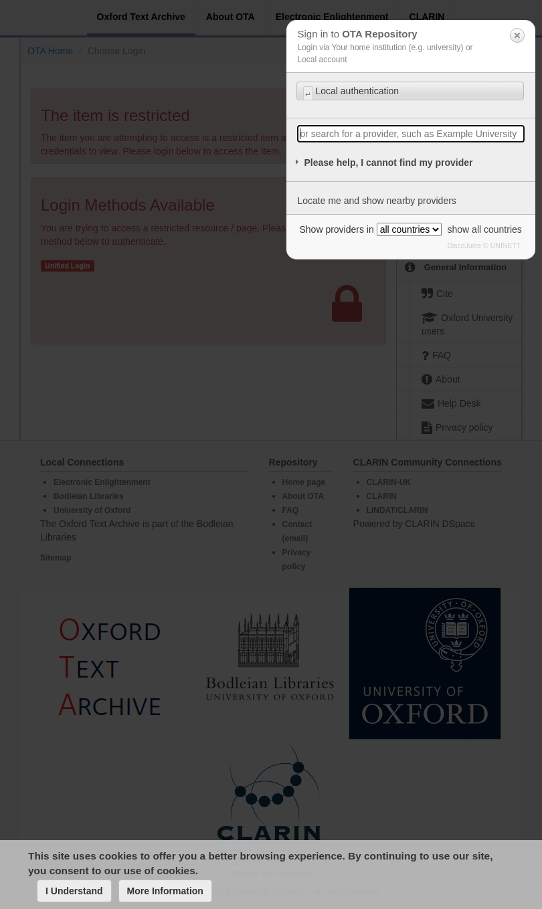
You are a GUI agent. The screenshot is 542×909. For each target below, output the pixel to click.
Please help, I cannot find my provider (388, 162)
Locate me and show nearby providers (376, 200)
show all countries (485, 229)
